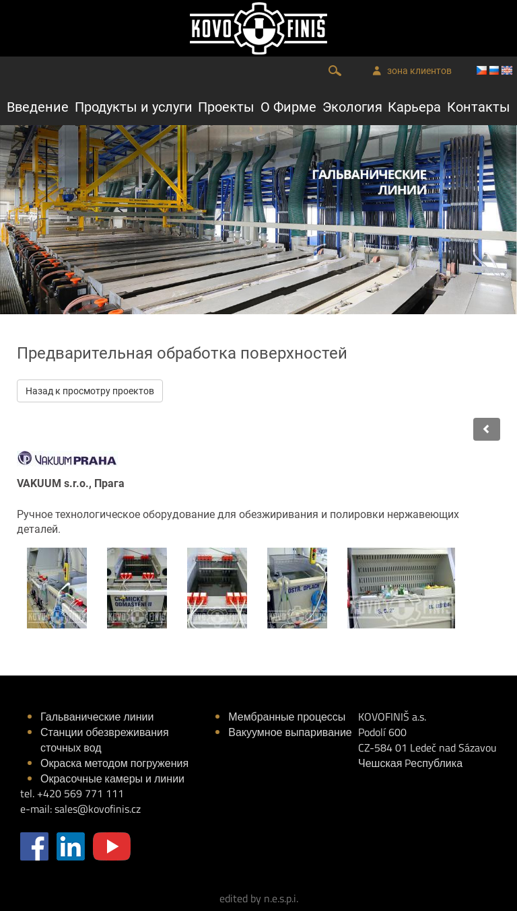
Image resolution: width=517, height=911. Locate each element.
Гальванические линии (96, 716)
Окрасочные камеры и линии (112, 778)
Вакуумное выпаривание (290, 732)
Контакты (478, 107)
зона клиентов (412, 71)
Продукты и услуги (134, 107)
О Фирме (288, 107)
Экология (352, 107)
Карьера (414, 107)
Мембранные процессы (286, 716)
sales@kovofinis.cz (98, 809)
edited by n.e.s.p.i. (258, 898)
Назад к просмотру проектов (90, 391)
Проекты (226, 107)
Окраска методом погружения (114, 763)
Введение (38, 107)
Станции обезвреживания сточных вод (104, 740)
